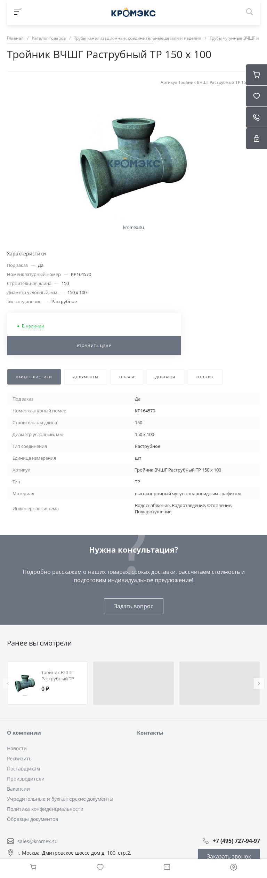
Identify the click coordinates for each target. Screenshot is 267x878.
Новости (17, 748)
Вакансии (18, 788)
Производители (25, 778)
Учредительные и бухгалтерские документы (60, 799)
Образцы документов (32, 819)
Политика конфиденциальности (45, 809)
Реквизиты (20, 758)
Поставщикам (23, 768)
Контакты (150, 732)
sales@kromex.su (37, 841)
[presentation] (8, 683)
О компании (24, 732)
